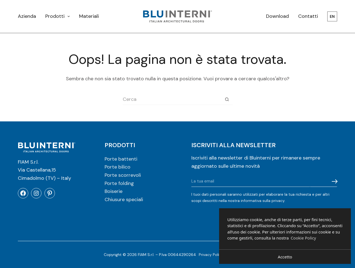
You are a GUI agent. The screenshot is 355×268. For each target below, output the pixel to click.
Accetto (285, 257)
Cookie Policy (303, 238)
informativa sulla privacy (262, 200)
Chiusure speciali (124, 199)
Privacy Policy (211, 254)
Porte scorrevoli (123, 175)
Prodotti (58, 16)
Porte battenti (121, 159)
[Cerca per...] (172, 99)
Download (277, 16)
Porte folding (119, 183)
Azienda (27, 16)
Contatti (308, 16)
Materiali (89, 16)
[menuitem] (330, 16)
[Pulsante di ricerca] (227, 99)
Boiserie (113, 191)
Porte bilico (117, 167)
